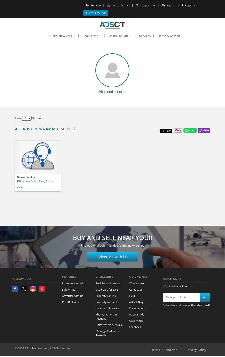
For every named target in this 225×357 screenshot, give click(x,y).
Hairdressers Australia (109, 325)
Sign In (168, 5)
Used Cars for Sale (107, 289)
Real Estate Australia (108, 283)
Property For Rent (106, 302)
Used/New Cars (62, 36)
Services (145, 36)
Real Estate (92, 36)
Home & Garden (169, 36)
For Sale (93, 5)
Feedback (135, 327)
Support (145, 5)
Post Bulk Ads (70, 302)
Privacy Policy (196, 350)
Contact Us (136, 289)
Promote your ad (72, 283)
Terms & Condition (164, 350)
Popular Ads (136, 314)
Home (112, 25)
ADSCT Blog (136, 302)
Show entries (28, 118)
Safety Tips (68, 289)
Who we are (136, 283)
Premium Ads (137, 308)
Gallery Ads (136, 321)
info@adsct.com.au (181, 286)
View (20, 187)
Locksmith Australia (108, 308)
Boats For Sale (120, 36)
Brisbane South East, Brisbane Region (37, 181)
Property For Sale (106, 296)
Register (188, 5)
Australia (118, 5)
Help (132, 296)
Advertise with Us (112, 256)
